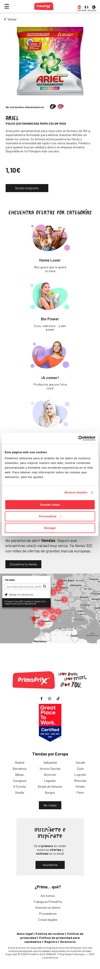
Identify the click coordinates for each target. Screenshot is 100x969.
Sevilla (19, 792)
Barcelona (20, 768)
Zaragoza (19, 780)
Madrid (19, 762)
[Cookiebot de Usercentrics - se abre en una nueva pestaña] (75, 438)
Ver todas (50, 805)
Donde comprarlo (27, 188)
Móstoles (80, 780)
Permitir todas (50, 504)
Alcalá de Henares (50, 786)
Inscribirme (50, 865)
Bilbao (19, 774)
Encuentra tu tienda (23, 564)
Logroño (80, 774)
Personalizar (50, 516)
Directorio (68, 942)
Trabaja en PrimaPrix (47, 902)
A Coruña (19, 786)
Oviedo (80, 786)
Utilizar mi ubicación (18, 594)
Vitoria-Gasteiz (50, 768)
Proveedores (48, 913)
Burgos (50, 792)
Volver (12, 19)
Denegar (50, 528)
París (80, 792)
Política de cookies (50, 933)
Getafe (80, 762)
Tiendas (9, 579)
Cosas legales (47, 919)
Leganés (50, 780)
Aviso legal (25, 933)
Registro (51, 942)
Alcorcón (50, 774)
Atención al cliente (47, 907)
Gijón (80, 768)
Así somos (48, 896)
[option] (79, 6)
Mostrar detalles (75, 492)
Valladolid (50, 762)
